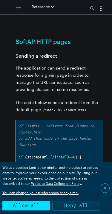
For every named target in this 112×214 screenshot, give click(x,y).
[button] (101, 9)
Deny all (76, 205)
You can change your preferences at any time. (40, 193)
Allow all (26, 205)
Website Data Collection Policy (56, 183)
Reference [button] (43, 6)
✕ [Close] (105, 188)
